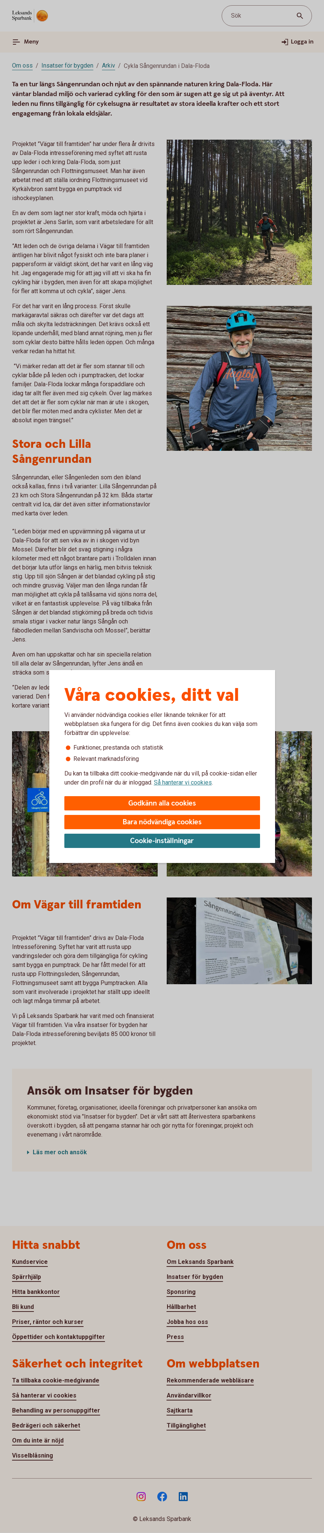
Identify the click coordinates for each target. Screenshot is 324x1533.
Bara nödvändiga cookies (162, 822)
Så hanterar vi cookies (183, 782)
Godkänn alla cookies (162, 803)
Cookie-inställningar (162, 841)
